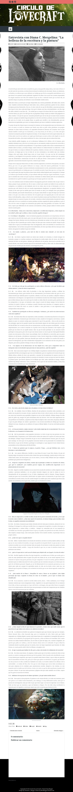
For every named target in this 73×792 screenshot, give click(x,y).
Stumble (38, 726)
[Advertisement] (27, 783)
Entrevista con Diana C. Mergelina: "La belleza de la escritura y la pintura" (36, 39)
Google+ (32, 726)
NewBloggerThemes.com (47, 790)
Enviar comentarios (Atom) (23, 780)
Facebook (19, 726)
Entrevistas (30, 44)
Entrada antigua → (59, 730)
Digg (45, 726)
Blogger (51, 789)
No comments (39, 44)
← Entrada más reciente (15, 730)
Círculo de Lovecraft (20, 44)
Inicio (37, 730)
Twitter (25, 726)
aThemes (27, 790)
